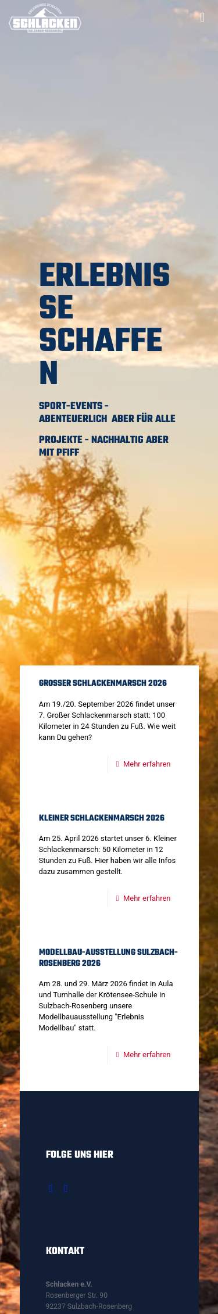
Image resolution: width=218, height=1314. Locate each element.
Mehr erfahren (147, 764)
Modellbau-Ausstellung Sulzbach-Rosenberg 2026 (108, 958)
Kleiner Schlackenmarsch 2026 (102, 818)
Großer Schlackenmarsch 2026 (103, 683)
